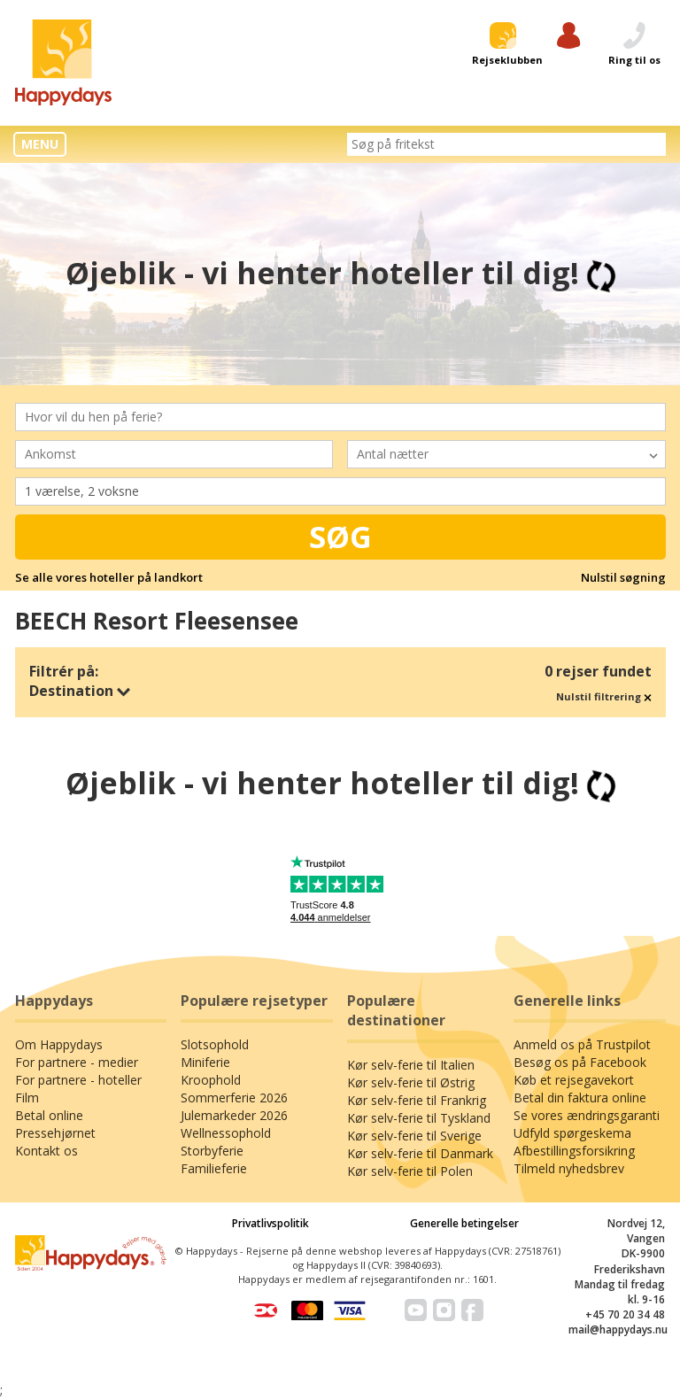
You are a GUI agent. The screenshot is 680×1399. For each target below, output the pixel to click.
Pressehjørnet (55, 1133)
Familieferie (214, 1168)
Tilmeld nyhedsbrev (569, 1168)
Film (27, 1097)
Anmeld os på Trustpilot (582, 1044)
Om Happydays (59, 1044)
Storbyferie (212, 1150)
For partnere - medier (76, 1062)
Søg (340, 536)
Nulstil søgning (623, 577)
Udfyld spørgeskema (572, 1133)
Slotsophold (215, 1044)
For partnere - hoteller (78, 1079)
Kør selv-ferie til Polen (410, 1171)
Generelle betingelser (464, 1223)
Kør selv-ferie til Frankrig (416, 1100)
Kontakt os (46, 1150)
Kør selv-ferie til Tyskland (419, 1117)
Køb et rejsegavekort (574, 1079)
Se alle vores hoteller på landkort (109, 577)
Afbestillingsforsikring (574, 1150)
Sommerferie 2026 (234, 1097)
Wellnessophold (226, 1133)
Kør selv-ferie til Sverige (414, 1135)
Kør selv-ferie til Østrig (411, 1082)
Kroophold (211, 1079)
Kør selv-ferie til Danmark (420, 1153)
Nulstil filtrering (604, 696)
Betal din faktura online (580, 1097)
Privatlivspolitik (270, 1223)
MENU (39, 143)
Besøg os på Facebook (580, 1062)
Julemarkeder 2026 (234, 1115)
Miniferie (205, 1062)
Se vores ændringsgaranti (587, 1115)
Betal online (49, 1115)
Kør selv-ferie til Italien (411, 1064)
